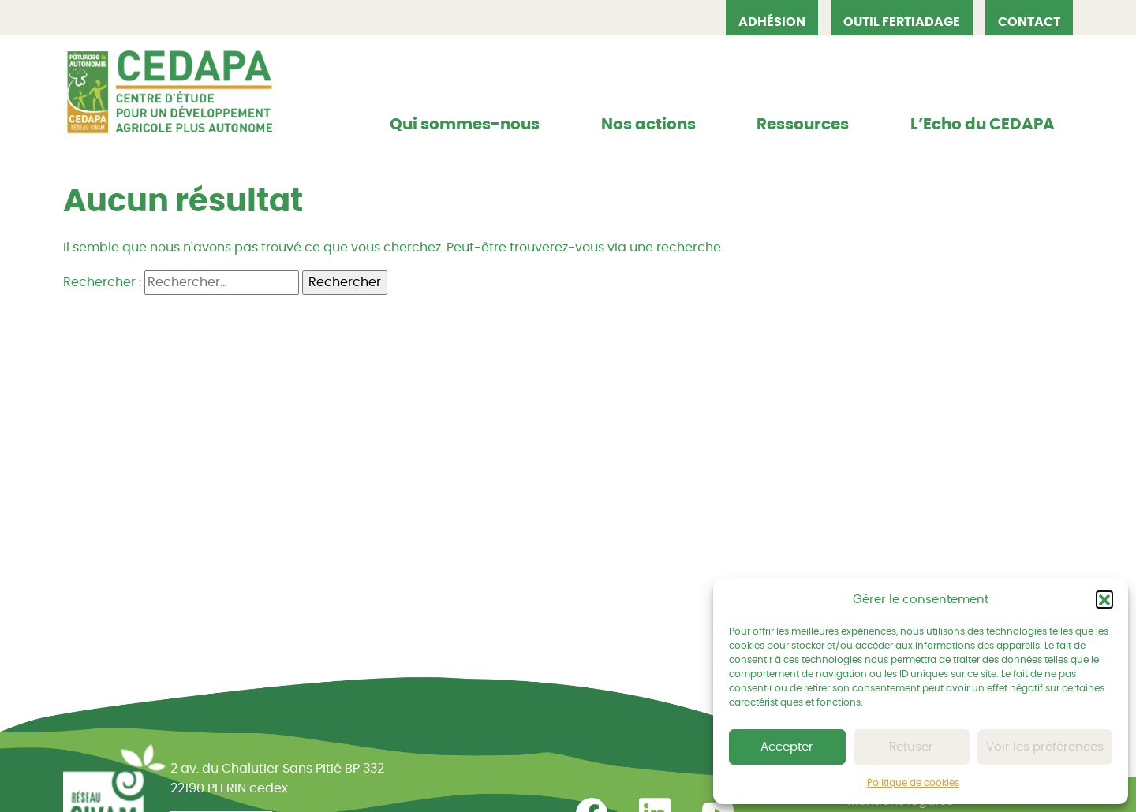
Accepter (786, 747)
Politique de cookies (913, 783)
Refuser (911, 747)
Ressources (803, 124)
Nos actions (648, 124)
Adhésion (771, 22)
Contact (1029, 22)
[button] (1104, 599)
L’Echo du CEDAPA (982, 124)
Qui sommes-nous (465, 124)
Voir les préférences (1045, 747)
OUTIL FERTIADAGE (901, 22)
